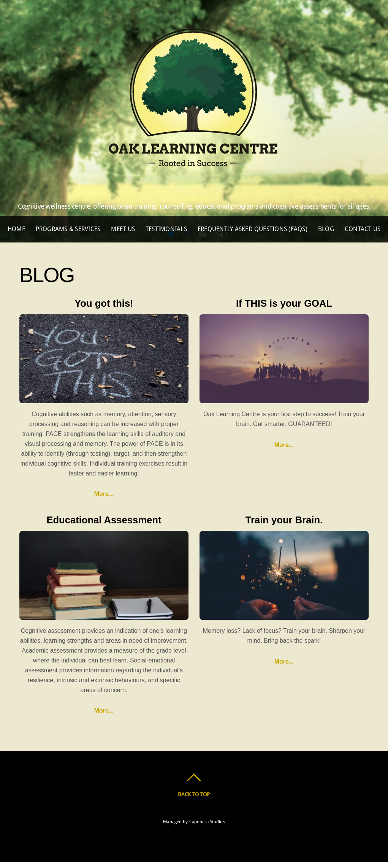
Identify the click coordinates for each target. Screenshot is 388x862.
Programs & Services (68, 229)
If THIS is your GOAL (284, 303)
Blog (326, 229)
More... (104, 494)
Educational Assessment (103, 520)
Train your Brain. (284, 520)
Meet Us (123, 229)
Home (16, 229)
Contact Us (362, 229)
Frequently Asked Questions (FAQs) (252, 229)
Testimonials (166, 229)
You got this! (103, 303)
